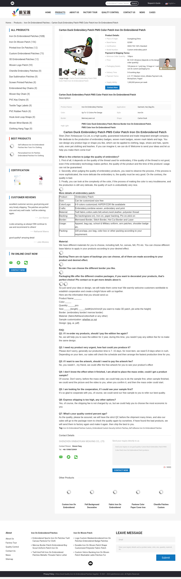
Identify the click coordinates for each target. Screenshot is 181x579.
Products (60, 12)
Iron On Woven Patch (19, 42)
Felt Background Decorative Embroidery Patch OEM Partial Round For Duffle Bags (92, 506)
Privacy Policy (49, 574)
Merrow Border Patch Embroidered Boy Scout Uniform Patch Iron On (50, 546)
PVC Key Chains (17, 99)
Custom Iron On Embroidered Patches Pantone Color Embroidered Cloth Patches (69, 506)
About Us (74, 12)
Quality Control (110, 12)
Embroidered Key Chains (21, 88)
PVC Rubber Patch (18, 111)
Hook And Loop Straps (20, 117)
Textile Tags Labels (18, 105)
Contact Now (112, 87)
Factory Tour (90, 12)
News (142, 12)
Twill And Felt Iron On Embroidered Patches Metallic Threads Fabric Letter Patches (50, 554)
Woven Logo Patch (18, 65)
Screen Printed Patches (21, 82)
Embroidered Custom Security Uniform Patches (110, 428)
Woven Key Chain (17, 94)
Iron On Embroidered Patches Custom (77, 428)
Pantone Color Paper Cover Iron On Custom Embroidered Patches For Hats (138, 506)
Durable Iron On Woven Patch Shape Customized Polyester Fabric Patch (91, 546)
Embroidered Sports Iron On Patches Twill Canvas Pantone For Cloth (51, 539)
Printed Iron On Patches (21, 47)
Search (134, 3)
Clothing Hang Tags (19, 128)
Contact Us (129, 12)
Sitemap (9, 559)
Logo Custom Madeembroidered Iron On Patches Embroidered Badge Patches (93, 539)
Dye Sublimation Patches (21, 76)
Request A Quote (154, 3)
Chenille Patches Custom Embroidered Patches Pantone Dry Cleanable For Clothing (161, 506)
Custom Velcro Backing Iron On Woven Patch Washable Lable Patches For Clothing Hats (92, 554)
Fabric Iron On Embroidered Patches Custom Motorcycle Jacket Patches (115, 506)
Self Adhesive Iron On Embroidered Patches (145, 428)
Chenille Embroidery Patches (23, 71)
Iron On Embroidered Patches (37, 23)
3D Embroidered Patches (21, 59)
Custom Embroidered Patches (24, 53)
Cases (152, 12)
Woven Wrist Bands (19, 123)
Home (48, 12)
